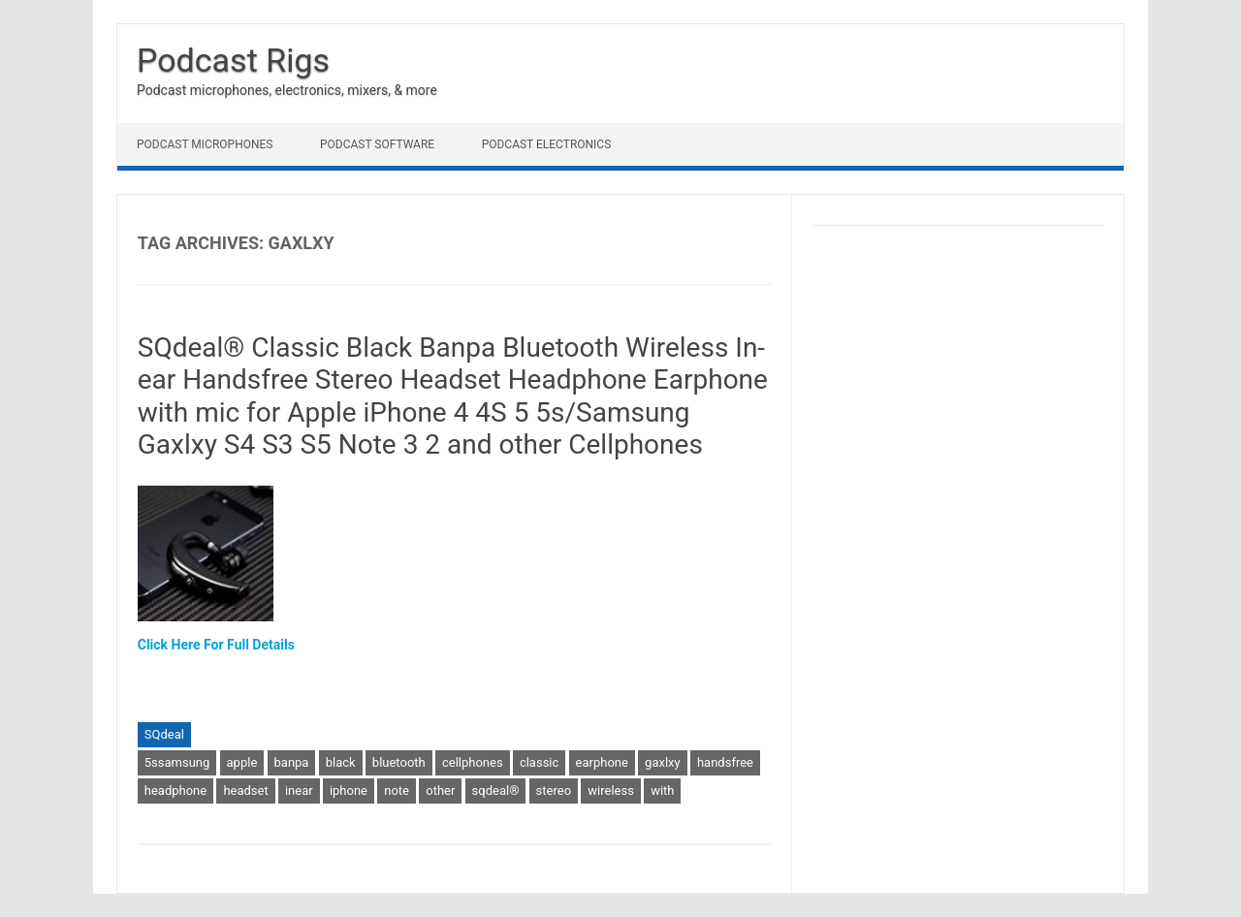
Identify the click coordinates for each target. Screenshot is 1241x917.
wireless (611, 790)
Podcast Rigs (233, 60)
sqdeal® (496, 790)
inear (299, 790)
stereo (553, 790)
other (440, 790)
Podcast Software (377, 144)
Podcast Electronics (547, 144)
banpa (291, 762)
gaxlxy (663, 762)
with (662, 790)
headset (245, 790)
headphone (175, 790)
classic (539, 762)
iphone (348, 790)
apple (242, 762)
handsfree (725, 762)
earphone (602, 762)
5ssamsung (177, 762)
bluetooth (399, 762)
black (341, 762)
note (396, 790)
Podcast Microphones (204, 144)
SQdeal (164, 734)
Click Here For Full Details (216, 644)
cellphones (472, 762)
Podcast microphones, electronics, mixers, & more (287, 90)
